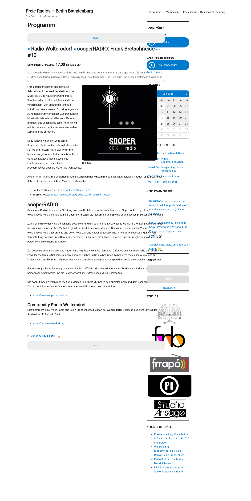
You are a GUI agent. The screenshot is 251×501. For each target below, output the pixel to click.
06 (211, 104)
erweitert (198, 278)
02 (183, 104)
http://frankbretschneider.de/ (75, 181)
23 (183, 122)
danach (97, 346)
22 (176, 122)
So (218, 98)
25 (197, 122)
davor (96, 37)
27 (211, 122)
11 (197, 110)
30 (183, 128)
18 (197, 116)
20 (211, 116)
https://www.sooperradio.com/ (51, 295)
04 (197, 104)
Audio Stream (181, 48)
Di (184, 98)
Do (197, 98)
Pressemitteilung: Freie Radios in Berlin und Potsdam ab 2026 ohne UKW (200, 438)
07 (218, 104)
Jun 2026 (197, 92)
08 (176, 110)
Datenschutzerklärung (211, 10)
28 (218, 122)
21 (218, 116)
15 (176, 116)
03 (190, 104)
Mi (190, 98)
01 (176, 104)
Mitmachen (170, 10)
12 (204, 110)
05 (204, 104)
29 (176, 128)
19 (204, 116)
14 (218, 110)
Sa (211, 98)
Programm (154, 10)
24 (190, 122)
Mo (177, 98)
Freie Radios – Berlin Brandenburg (61, 10)
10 (190, 110)
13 (211, 110)
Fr (204, 98)
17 (190, 116)
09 (183, 110)
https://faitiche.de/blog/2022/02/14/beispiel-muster (81, 185)
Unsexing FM (188, 447)
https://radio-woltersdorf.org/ (50, 323)
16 (183, 116)
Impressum (188, 10)
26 (204, 122)
